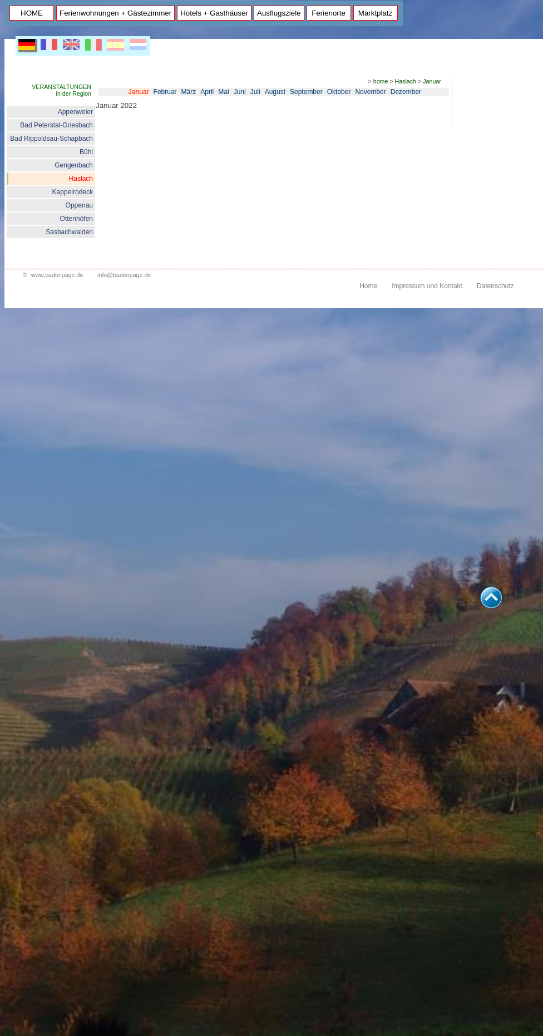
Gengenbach (74, 165)
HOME (32, 13)
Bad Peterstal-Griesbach (56, 125)
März (188, 92)
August (275, 92)
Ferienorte (328, 13)
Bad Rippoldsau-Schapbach (51, 138)
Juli (255, 92)
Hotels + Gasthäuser (214, 13)
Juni (240, 92)
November (370, 92)
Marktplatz (375, 13)
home (380, 81)
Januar (432, 81)
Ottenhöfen (76, 219)
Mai (223, 92)
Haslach (81, 178)
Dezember (406, 92)
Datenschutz (495, 286)
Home (368, 286)
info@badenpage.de (124, 275)
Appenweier (75, 112)
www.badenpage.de (57, 275)
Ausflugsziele (279, 13)
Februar (165, 92)
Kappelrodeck (72, 192)
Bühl (86, 152)
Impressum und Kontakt (427, 286)
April (207, 92)
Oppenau (79, 205)
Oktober (339, 92)
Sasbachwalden (69, 232)
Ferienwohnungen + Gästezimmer (115, 13)
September (306, 92)
